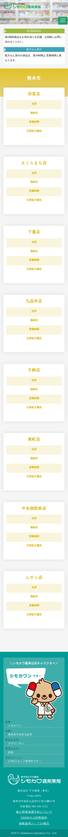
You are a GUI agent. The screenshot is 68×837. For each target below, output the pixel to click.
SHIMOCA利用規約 (34, 817)
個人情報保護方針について (34, 811)
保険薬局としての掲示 (34, 823)
